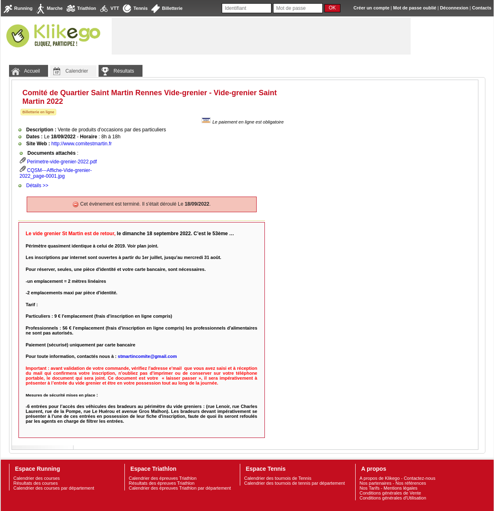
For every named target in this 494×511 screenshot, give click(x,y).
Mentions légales (401, 488)
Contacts (481, 7)
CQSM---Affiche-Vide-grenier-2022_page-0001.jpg (56, 173)
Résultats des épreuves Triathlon (162, 483)
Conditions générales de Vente (390, 492)
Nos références (410, 483)
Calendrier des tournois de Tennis (278, 478)
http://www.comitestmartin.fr (81, 144)
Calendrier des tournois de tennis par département (294, 483)
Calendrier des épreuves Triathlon (163, 478)
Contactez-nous (419, 478)
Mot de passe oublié (414, 7)
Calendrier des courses (37, 478)
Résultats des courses (36, 483)
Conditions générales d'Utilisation (393, 497)
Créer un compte (371, 7)
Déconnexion (454, 7)
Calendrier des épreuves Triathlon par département (180, 488)
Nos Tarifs (370, 488)
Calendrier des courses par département (54, 488)
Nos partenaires (376, 483)
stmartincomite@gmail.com (147, 356)
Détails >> (37, 185)
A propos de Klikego (380, 478)
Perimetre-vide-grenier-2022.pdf (62, 162)
